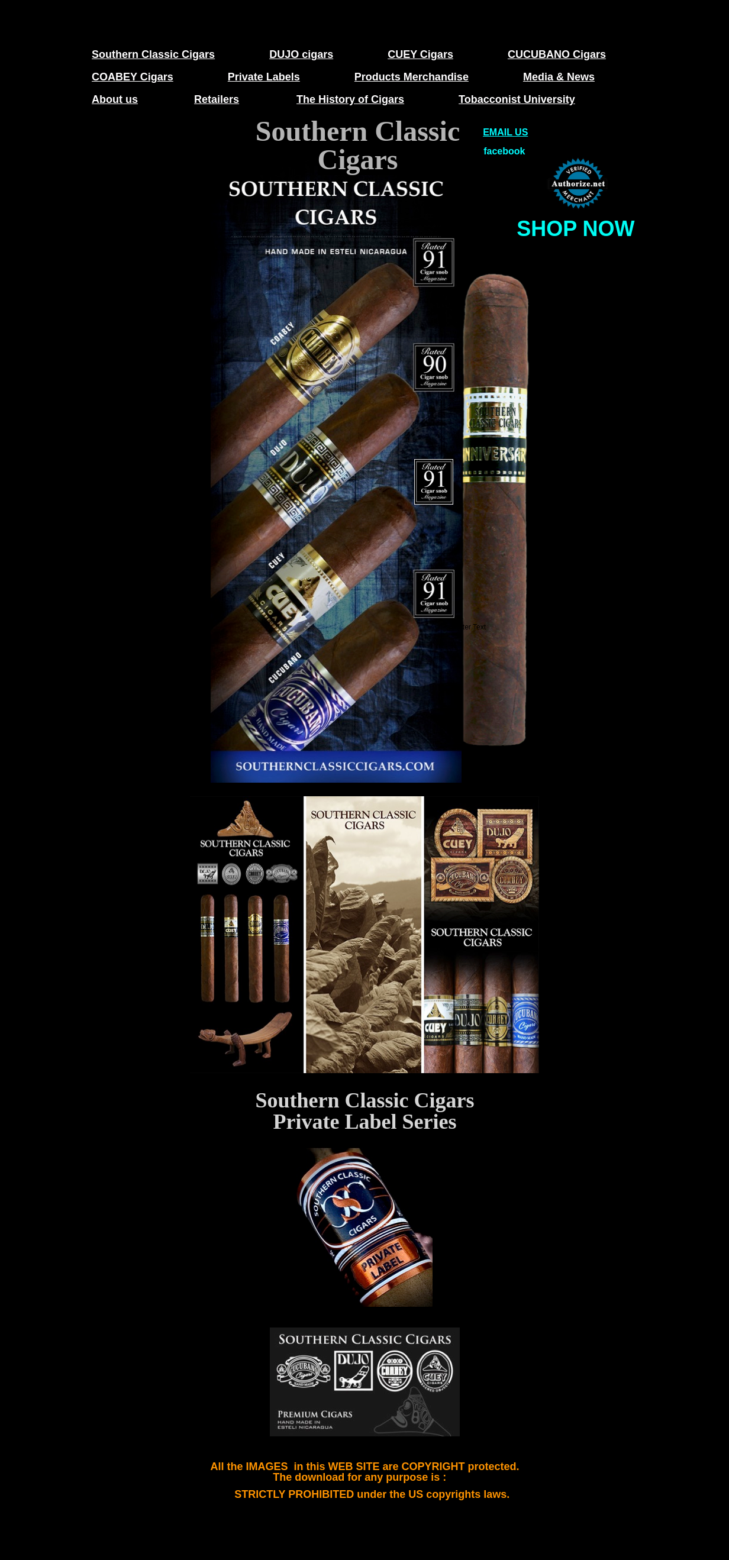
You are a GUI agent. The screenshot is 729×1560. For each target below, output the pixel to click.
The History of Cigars (350, 99)
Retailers (216, 99)
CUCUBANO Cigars (557, 54)
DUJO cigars (301, 54)
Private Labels (264, 77)
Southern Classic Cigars (153, 54)
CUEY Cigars (420, 54)
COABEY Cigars (132, 77)
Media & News (559, 77)
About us (115, 99)
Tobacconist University (517, 99)
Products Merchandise (411, 77)
